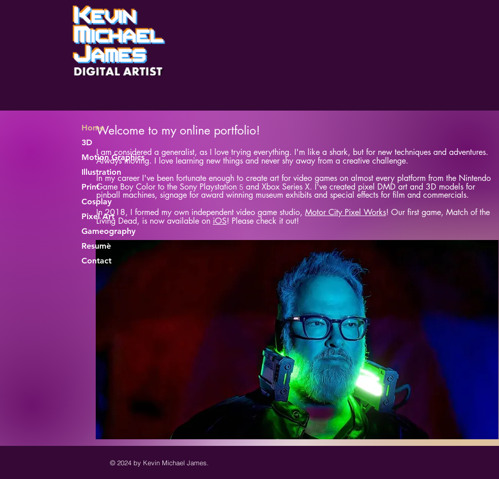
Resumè (96, 246)
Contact (96, 260)
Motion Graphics (113, 157)
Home (92, 127)
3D (86, 142)
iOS (220, 221)
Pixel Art (98, 216)
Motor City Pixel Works (345, 212)
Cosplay (96, 201)
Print (90, 187)
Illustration (101, 172)
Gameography (108, 231)
